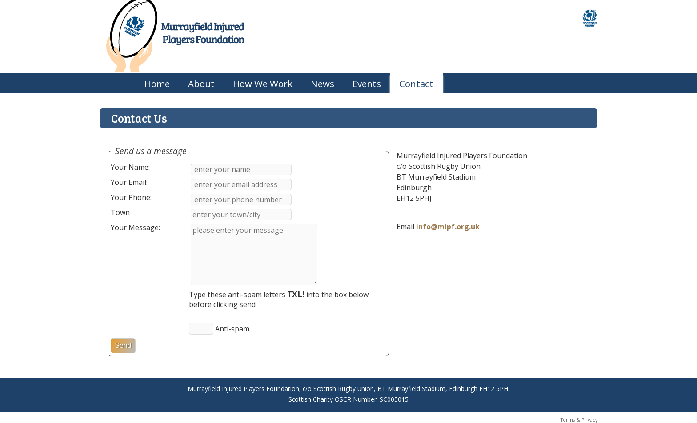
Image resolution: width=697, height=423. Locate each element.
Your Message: (135, 227)
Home (157, 83)
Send (123, 345)
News (322, 83)
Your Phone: (131, 197)
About (201, 83)
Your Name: (130, 167)
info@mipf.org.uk (448, 226)
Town (120, 212)
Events (367, 83)
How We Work (262, 83)
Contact (416, 83)
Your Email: (129, 182)
